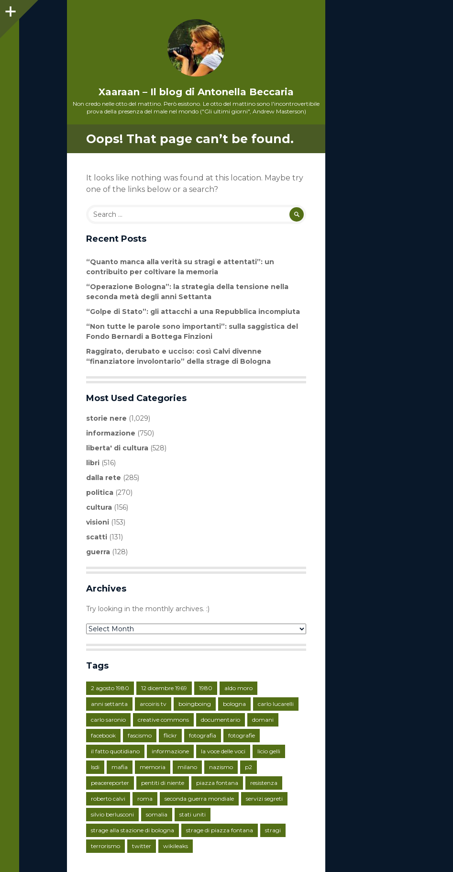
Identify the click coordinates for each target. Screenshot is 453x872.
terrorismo (105, 846)
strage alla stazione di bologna (132, 830)
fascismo (140, 735)
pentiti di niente (162, 782)
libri (92, 462)
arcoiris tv (153, 703)
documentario (220, 719)
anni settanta (109, 703)
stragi (273, 830)
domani (263, 719)
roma (145, 798)
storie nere (106, 418)
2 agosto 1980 (110, 688)
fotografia (202, 735)
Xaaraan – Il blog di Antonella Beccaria (196, 92)
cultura (99, 507)
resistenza (263, 782)
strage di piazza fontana (219, 830)
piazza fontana (217, 782)
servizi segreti (264, 798)
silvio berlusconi (112, 814)
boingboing (194, 703)
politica (99, 492)
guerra (98, 552)
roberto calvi (108, 798)
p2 (248, 767)
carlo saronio (108, 719)
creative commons (163, 719)
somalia (156, 814)
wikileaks (175, 846)
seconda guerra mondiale (199, 798)
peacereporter (110, 782)
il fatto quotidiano (115, 751)
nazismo (221, 767)
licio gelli (268, 751)
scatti (96, 537)
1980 (205, 688)
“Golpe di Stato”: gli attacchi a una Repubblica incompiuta (193, 311)
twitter (141, 846)
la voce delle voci (223, 751)
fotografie (241, 735)
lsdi (95, 767)
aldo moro (238, 688)
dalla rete (103, 477)
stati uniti (192, 814)
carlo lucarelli (276, 703)
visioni (97, 522)
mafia (119, 767)
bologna (234, 703)
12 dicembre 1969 (164, 688)
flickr (170, 735)
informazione (110, 433)
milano (187, 767)
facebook (103, 735)
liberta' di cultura (117, 448)
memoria (153, 767)
